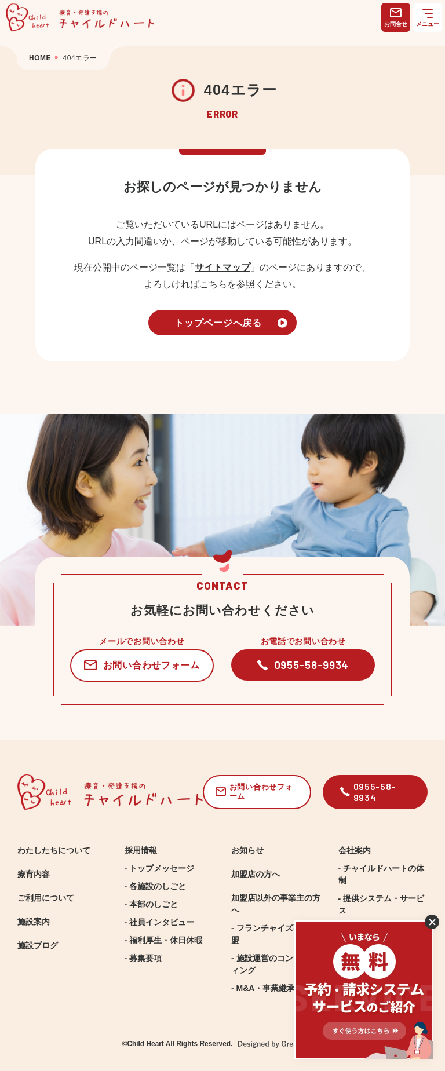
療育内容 (33, 874)
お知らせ (247, 850)
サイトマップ (222, 267)
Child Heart (145, 1044)
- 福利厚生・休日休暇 (164, 940)
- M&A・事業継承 (263, 988)
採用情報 (141, 850)
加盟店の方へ (255, 874)
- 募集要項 (143, 958)
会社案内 (354, 850)
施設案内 (33, 921)
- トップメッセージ (160, 868)
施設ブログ (37, 945)
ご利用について (45, 897)
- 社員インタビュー (160, 922)
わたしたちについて (53, 850)
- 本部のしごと (151, 904)
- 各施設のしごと (156, 886)
